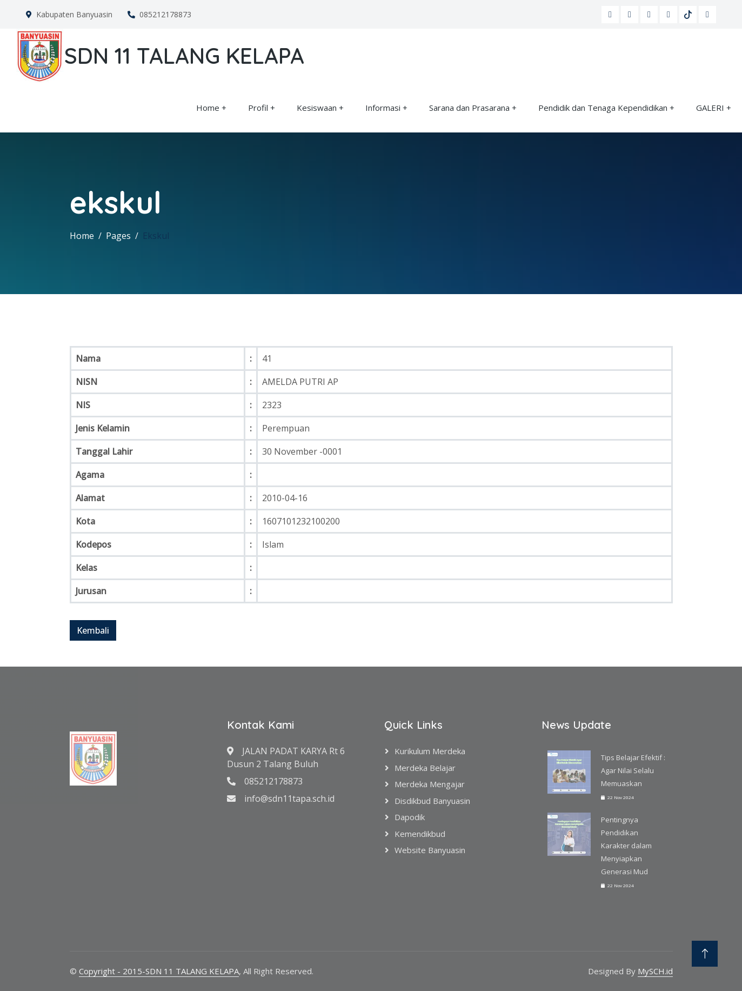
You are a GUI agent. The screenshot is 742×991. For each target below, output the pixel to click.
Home (207, 107)
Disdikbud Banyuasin (432, 800)
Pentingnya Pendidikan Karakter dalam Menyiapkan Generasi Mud (626, 845)
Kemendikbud (420, 833)
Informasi (382, 107)
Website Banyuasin (430, 849)
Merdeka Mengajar (430, 784)
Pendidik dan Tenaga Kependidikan (602, 107)
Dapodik (410, 817)
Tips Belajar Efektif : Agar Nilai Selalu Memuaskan (633, 770)
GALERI (710, 107)
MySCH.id (655, 971)
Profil (258, 107)
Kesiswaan (317, 107)
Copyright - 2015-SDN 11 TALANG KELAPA (159, 971)
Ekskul (156, 236)
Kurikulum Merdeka (430, 751)
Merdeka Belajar (425, 767)
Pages (118, 236)
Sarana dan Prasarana (469, 107)
